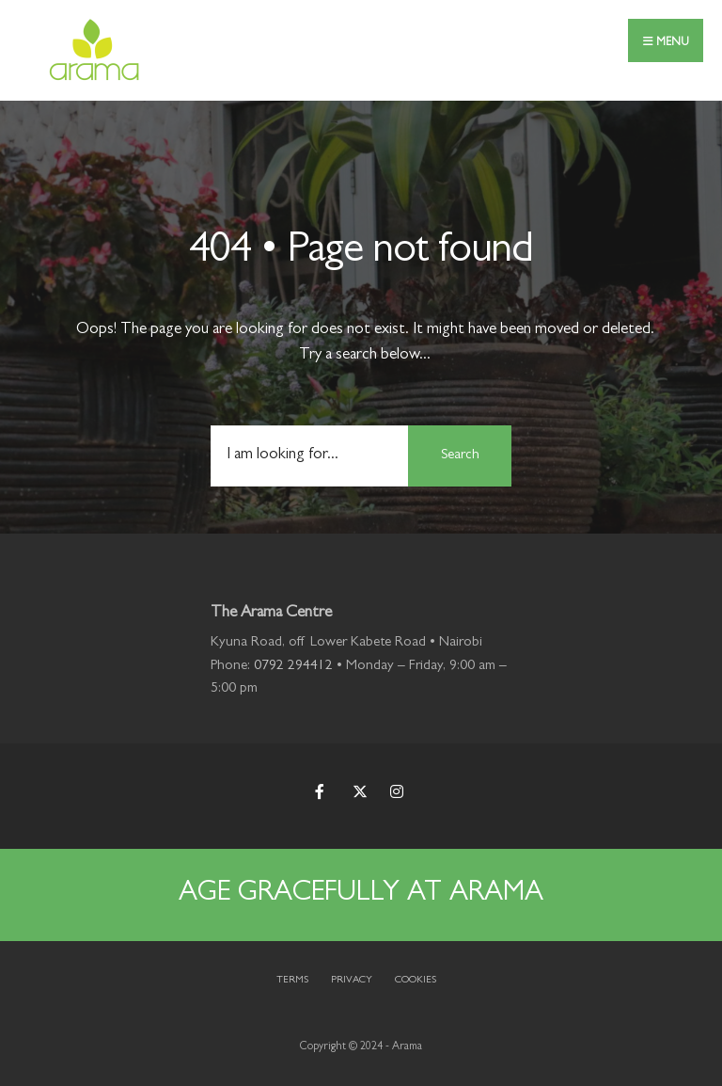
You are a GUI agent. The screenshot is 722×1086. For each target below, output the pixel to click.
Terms (292, 980)
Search (460, 456)
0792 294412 (293, 667)
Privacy (351, 980)
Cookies (415, 980)
